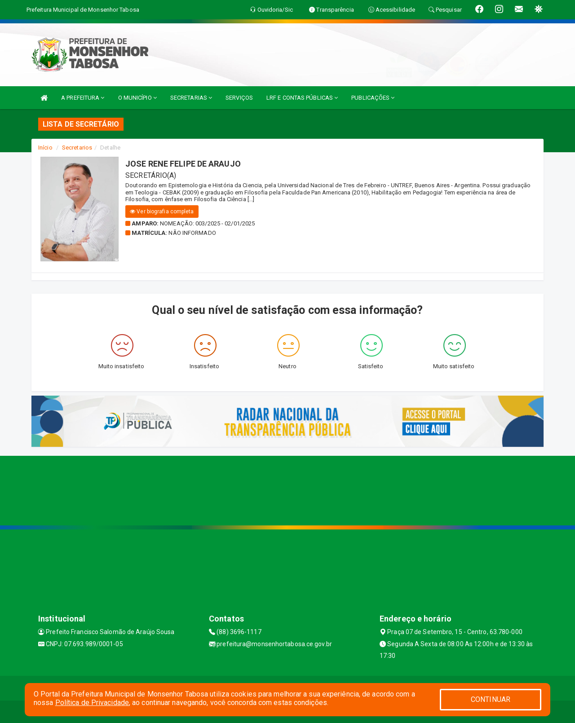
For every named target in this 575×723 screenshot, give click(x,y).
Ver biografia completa (162, 211)
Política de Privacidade (92, 702)
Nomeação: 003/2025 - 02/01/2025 (207, 223)
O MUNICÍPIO (137, 97)
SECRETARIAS (191, 97)
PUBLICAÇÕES (372, 97)
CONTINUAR (490, 699)
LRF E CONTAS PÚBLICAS (302, 97)
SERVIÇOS (239, 97)
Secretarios (77, 147)
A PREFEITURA (82, 97)
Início (45, 147)
